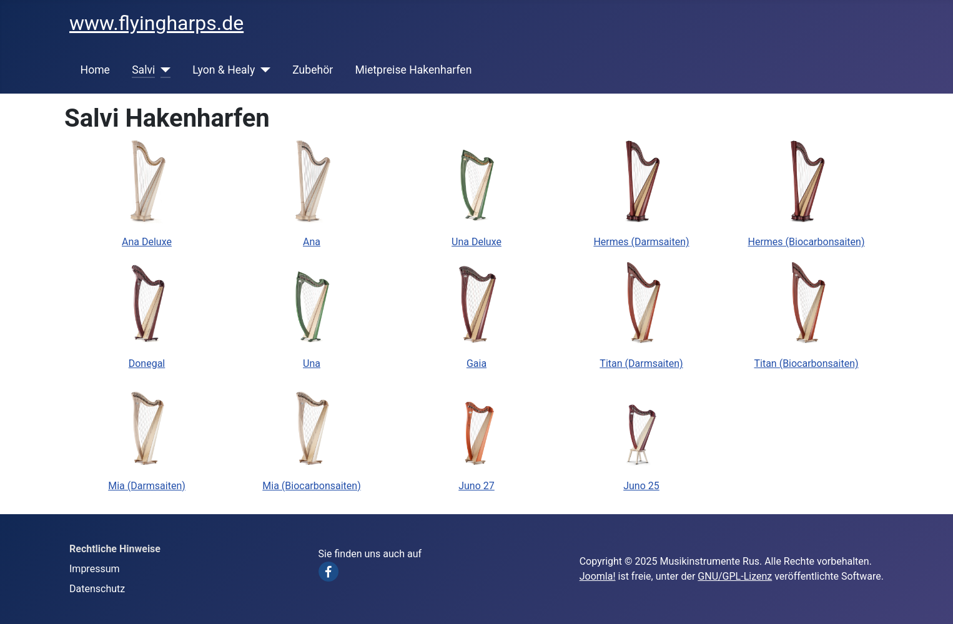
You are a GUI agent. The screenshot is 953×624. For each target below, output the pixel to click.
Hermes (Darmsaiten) (641, 242)
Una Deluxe (476, 242)
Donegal (147, 363)
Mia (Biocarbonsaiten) (311, 486)
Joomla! (598, 576)
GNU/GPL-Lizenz (735, 576)
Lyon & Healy (223, 70)
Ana (311, 242)
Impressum (94, 569)
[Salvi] (162, 70)
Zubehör (312, 70)
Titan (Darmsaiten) (641, 363)
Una (311, 363)
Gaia (476, 363)
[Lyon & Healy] (262, 70)
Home (95, 70)
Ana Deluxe (147, 242)
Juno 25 (641, 486)
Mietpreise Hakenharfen (413, 70)
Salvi (143, 70)
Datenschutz (97, 589)
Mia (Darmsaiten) (146, 486)
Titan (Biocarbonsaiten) (806, 363)
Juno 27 (476, 486)
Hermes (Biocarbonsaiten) (806, 242)
